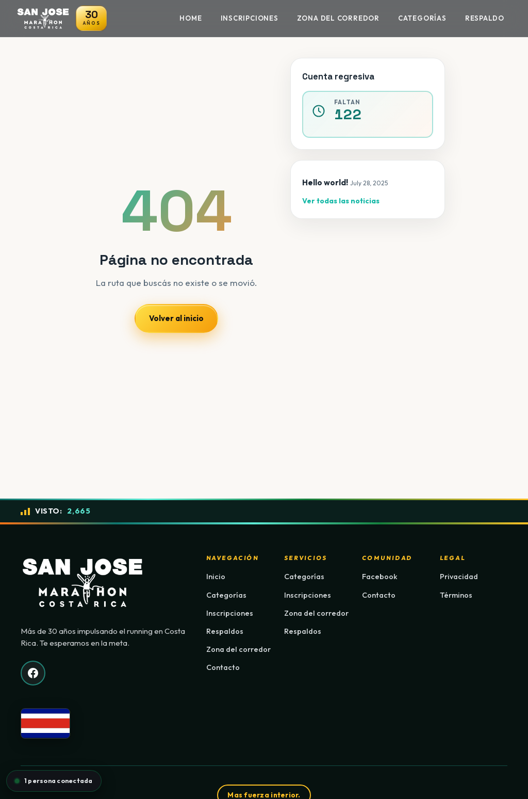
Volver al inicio (176, 318)
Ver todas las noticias (341, 200)
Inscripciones (249, 18)
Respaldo (484, 18)
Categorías (422, 18)
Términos (456, 595)
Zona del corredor (238, 649)
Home (190, 18)
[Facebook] (33, 673)
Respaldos (224, 631)
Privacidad (459, 576)
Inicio (215, 576)
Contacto (223, 667)
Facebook (380, 576)
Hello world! (325, 182)
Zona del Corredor (338, 18)
